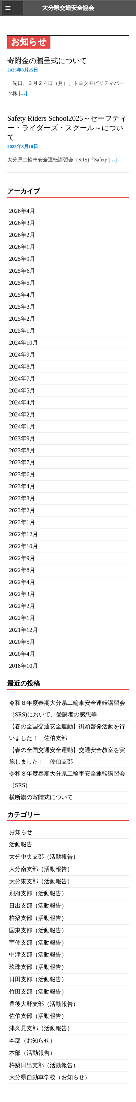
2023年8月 (22, 450)
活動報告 (20, 844)
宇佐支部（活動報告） (38, 942)
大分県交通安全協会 (68, 8)
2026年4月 (22, 211)
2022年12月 (23, 534)
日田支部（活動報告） (38, 979)
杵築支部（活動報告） (38, 918)
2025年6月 (22, 271)
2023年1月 (22, 522)
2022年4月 (22, 582)
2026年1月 (22, 247)
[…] (23, 93)
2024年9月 (22, 354)
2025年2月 (22, 319)
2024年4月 (22, 402)
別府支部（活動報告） (38, 893)
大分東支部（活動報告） (41, 881)
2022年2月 (22, 606)
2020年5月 (22, 642)
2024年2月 (22, 414)
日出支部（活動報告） (38, 905)
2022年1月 (22, 618)
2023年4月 (22, 486)
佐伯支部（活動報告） (38, 1016)
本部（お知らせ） (32, 1040)
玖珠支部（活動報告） (38, 967)
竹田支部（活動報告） (38, 991)
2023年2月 (22, 510)
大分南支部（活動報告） (41, 869)
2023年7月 (22, 462)
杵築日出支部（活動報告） (44, 1065)
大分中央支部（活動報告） (44, 857)
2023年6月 (22, 474)
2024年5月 (22, 390)
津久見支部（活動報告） (41, 1028)
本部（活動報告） (32, 1053)
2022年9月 (22, 558)
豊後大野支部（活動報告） (44, 1004)
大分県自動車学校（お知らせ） (49, 1077)
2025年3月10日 (22, 146)
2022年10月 (23, 546)
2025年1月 (22, 331)
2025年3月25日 (22, 70)
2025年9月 (22, 259)
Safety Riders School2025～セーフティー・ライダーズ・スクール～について (67, 127)
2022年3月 (22, 594)
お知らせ (20, 832)
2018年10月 (23, 666)
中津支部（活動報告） (38, 954)
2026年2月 (22, 235)
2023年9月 (22, 438)
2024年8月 (22, 366)
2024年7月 (22, 378)
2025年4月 (22, 295)
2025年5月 (22, 283)
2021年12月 (23, 630)
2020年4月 (22, 654)
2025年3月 (22, 307)
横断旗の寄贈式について (41, 797)
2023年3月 (22, 498)
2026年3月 (22, 223)
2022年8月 (22, 570)
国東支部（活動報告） (38, 930)
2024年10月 (23, 343)
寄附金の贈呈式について (47, 61)
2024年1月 (22, 426)
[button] (12, 8)
